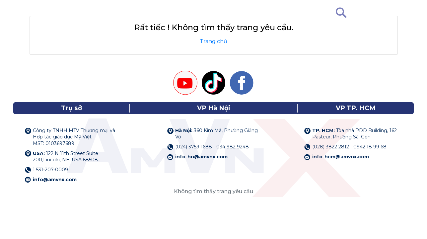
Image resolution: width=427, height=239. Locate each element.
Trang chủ (213, 41)
